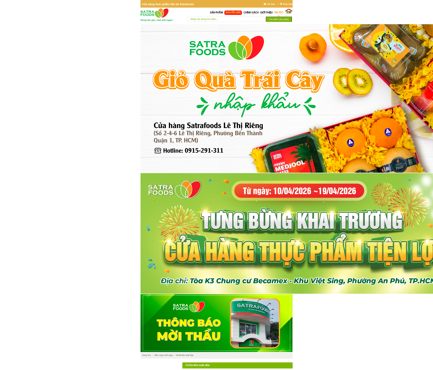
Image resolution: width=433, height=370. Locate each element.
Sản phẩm (216, 12)
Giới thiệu (266, 12)
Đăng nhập (287, 4)
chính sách (251, 12)
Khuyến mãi (233, 12)
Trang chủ (146, 355)
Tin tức (278, 12)
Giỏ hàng (271, 4)
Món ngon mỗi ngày (164, 355)
